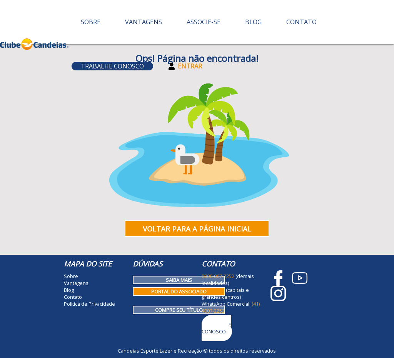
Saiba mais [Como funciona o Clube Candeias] (179, 279)
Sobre (90, 22)
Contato (301, 22)
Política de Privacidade (89, 303)
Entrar (185, 66)
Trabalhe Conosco (112, 66)
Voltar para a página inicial (197, 228)
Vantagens (143, 22)
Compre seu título (179, 309)
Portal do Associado (179, 291)
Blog (253, 22)
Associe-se (203, 22)
